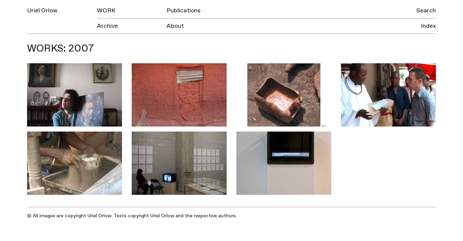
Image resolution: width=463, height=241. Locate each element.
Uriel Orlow (42, 10)
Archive (107, 26)
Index (428, 26)
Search (426, 10)
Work (106, 10)
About (175, 26)
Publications (183, 10)
